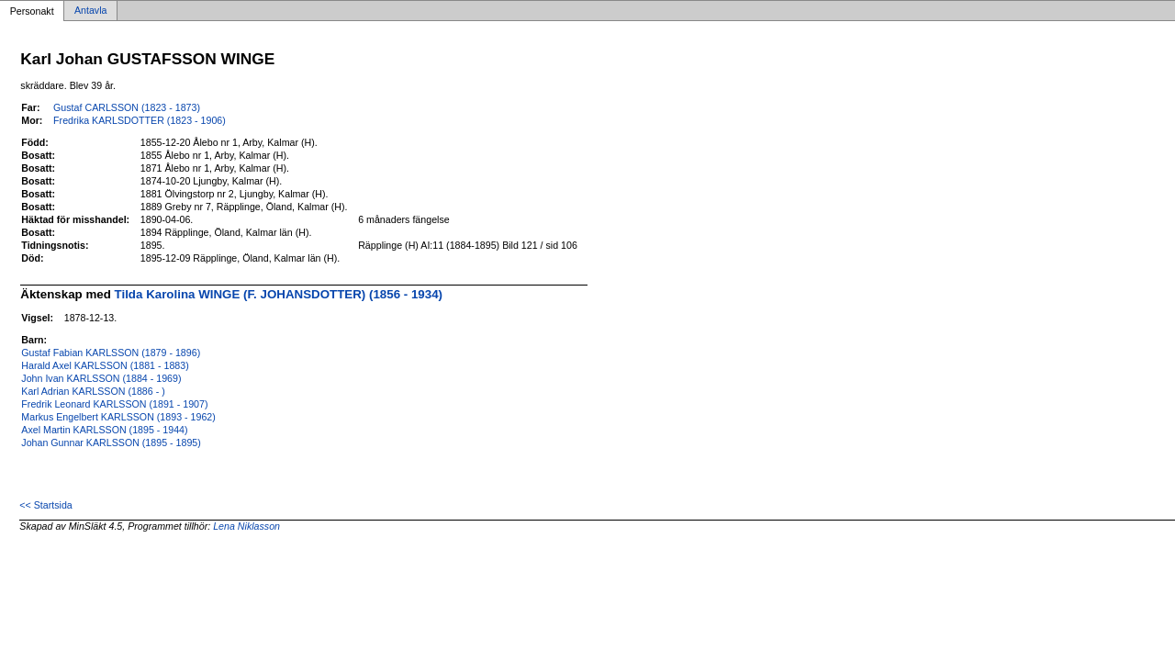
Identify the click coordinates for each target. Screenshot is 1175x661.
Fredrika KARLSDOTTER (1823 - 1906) (139, 120)
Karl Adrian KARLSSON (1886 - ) (92, 391)
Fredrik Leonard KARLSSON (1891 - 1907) (114, 403)
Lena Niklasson (246, 526)
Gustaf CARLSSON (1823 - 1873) (126, 107)
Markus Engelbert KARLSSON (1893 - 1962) (118, 416)
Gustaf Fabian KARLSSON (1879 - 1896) (110, 352)
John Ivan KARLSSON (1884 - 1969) (101, 378)
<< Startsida (45, 504)
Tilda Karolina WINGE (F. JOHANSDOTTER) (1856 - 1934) (278, 294)
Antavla (90, 11)
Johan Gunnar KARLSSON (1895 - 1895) (110, 442)
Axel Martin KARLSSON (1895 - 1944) (104, 429)
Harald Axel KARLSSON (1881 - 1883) (104, 365)
